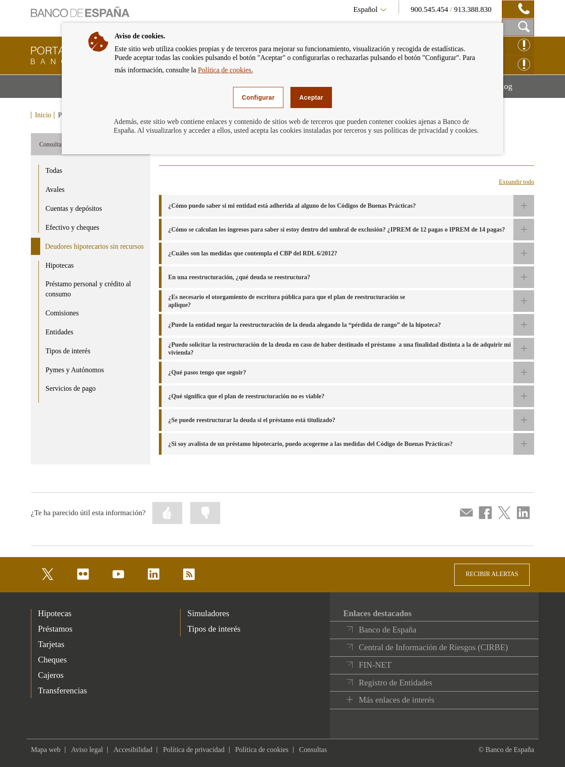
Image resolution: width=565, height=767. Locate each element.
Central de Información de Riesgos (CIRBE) (433, 647)
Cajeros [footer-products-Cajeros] (51, 675)
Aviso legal (87, 749)
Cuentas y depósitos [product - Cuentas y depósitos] (73, 208)
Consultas (313, 749)
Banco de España (388, 629)
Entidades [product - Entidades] (59, 332)
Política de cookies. (225, 70)
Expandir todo (516, 182)
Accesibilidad (132, 749)
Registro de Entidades (396, 682)
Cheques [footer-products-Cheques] (52, 659)
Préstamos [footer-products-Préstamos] (55, 628)
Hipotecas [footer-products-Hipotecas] (55, 613)
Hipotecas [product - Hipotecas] (59, 265)
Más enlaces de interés (396, 699)
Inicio (43, 115)
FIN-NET (375, 665)
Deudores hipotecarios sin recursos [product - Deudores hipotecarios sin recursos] (94, 246)
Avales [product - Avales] (54, 189)
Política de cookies (262, 749)
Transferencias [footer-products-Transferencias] (62, 690)
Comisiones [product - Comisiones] (62, 313)
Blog (515, 89)
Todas (53, 170)
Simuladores (208, 613)
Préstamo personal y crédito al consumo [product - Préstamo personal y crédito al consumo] (88, 289)
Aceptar (311, 97)
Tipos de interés (214, 628)
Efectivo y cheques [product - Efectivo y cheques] (72, 227)
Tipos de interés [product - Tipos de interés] (67, 351)
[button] (346, 206)
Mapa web (45, 749)
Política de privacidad (194, 749)
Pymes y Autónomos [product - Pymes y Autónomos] (74, 370)
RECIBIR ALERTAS (492, 574)
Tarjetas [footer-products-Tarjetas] (51, 644)
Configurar (258, 97)
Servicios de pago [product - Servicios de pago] (70, 388)
